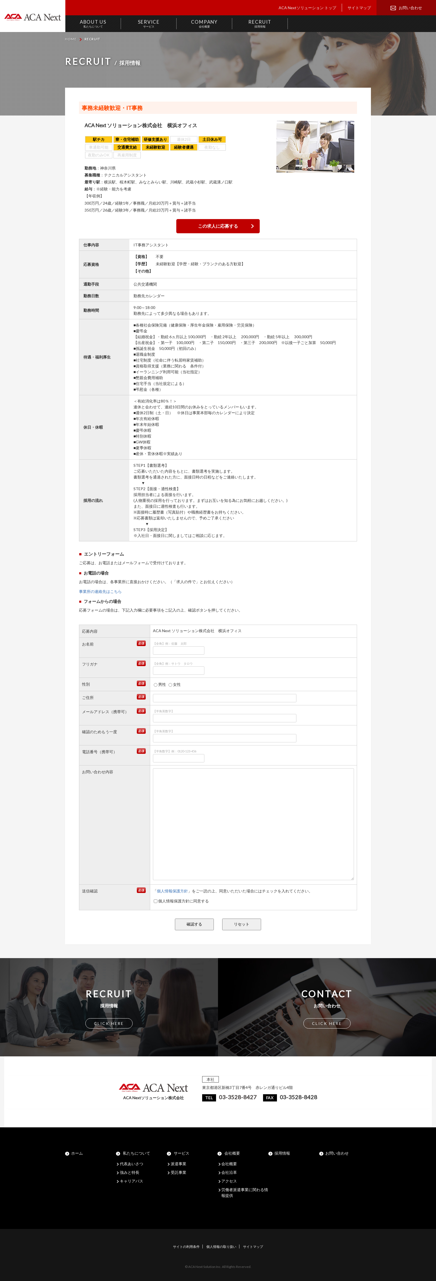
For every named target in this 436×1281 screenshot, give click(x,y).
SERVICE (148, 23)
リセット (241, 924)
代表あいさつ (131, 1163)
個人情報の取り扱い (221, 1247)
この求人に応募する (218, 226)
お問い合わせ (410, 7)
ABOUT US (93, 23)
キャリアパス (131, 1181)
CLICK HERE (109, 1023)
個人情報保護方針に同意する (181, 901)
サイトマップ (359, 7)
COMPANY (204, 23)
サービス (181, 1153)
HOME (71, 39)
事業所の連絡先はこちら (100, 591)
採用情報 (282, 1153)
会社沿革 (229, 1172)
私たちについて (136, 1153)
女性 (175, 684)
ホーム (77, 1153)
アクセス (229, 1181)
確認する (194, 924)
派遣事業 (178, 1163)
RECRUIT (259, 23)
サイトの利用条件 (186, 1247)
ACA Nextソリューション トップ (307, 7)
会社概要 (232, 1153)
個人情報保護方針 (172, 891)
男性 (160, 684)
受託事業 (178, 1172)
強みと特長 (129, 1172)
